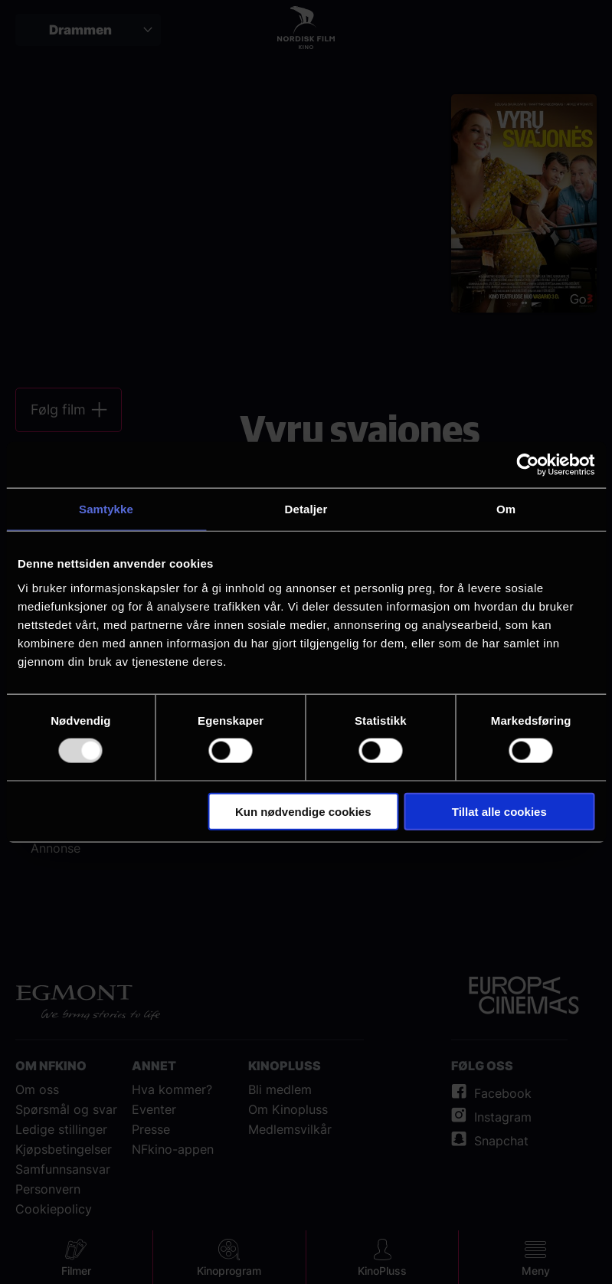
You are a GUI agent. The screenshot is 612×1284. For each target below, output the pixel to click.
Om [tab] (505, 509)
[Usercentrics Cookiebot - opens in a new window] (527, 465)
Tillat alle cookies (499, 810)
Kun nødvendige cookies (303, 810)
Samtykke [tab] (106, 509)
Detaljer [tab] (306, 509)
